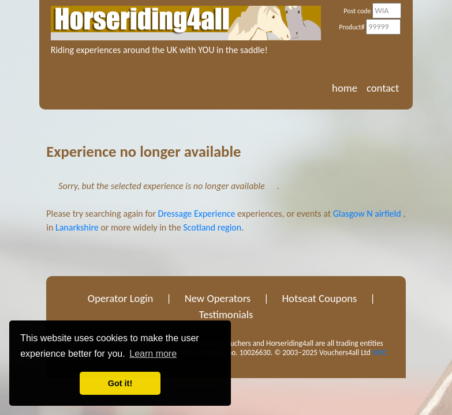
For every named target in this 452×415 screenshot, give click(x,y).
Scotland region (212, 227)
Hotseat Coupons (319, 298)
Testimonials (226, 314)
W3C (379, 352)
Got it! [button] (120, 383)
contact (383, 88)
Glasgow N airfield (367, 213)
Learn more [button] (153, 354)
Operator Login (121, 298)
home (344, 88)
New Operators (218, 298)
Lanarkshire (77, 227)
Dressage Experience (197, 213)
